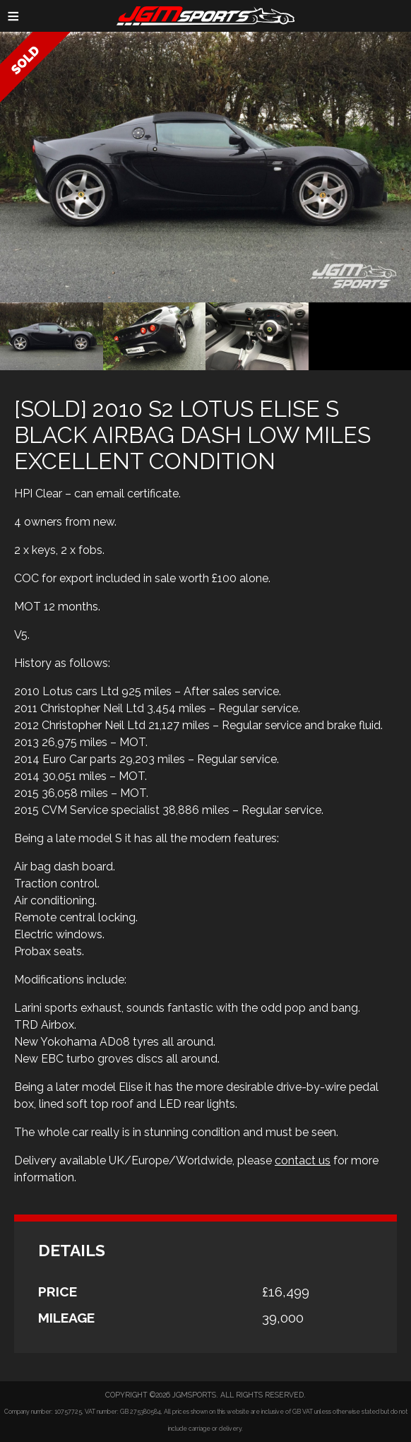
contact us (302, 1160)
